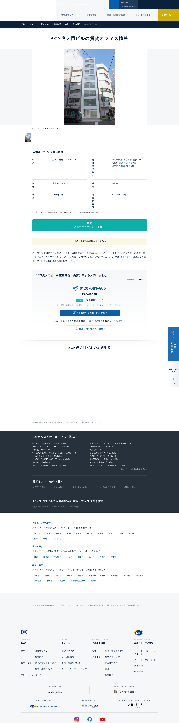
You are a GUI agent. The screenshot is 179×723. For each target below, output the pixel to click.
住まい (61, 4)
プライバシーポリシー (85, 712)
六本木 (48, 508)
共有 (173, 384)
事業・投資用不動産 (116, 15)
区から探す (59, 461)
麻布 (111, 508)
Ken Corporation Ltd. (28, 11)
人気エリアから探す (43, 497)
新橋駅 (122, 166)
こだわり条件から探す (106, 461)
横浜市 (113, 531)
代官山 (79, 508)
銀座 (36, 513)
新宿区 (80, 531)
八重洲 (100, 508)
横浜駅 (93, 554)
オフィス (73, 4)
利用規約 (105, 712)
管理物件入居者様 (128, 6)
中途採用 (138, 646)
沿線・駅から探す (80, 461)
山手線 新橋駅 (73, 481)
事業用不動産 (88, 4)
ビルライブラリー (144, 15)
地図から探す (130, 461)
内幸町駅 (127, 159)
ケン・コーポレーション (145, 634)
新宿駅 (80, 549)
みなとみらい (57, 513)
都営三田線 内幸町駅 (40, 481)
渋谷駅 (69, 549)
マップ (100, 275)
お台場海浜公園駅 (78, 554)
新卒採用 (138, 640)
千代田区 (57, 531)
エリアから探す (39, 461)
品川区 (91, 531)
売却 (107, 643)
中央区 (69, 531)
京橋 (69, 508)
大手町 (121, 508)
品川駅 (59, 549)
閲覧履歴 (148, 6)
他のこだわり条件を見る (133, 443)
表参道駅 (114, 549)
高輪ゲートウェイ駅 (97, 549)
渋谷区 (46, 531)
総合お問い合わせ (60, 712)
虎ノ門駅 (123, 163)
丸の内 (132, 508)
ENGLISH (124, 3)
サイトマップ (120, 712)
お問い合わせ (168, 15)
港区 (54, 159)
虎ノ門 (37, 508)
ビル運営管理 (90, 15)
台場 (45, 513)
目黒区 (102, 531)
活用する (96, 631)
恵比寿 (90, 508)
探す (23, 625)
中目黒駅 (139, 549)
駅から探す (38, 538)
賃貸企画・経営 (112, 631)
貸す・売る (26, 637)
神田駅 (49, 554)
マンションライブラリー (32, 649)
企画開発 (109, 649)
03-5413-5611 (89, 268)
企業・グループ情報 (107, 4)
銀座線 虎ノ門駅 (58, 481)
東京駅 (37, 549)
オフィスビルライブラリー (74, 643)
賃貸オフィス (68, 625)
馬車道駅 (37, 554)
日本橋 (59, 508)
